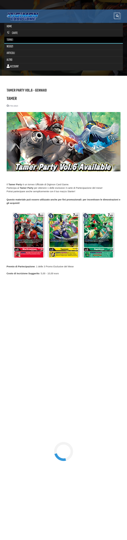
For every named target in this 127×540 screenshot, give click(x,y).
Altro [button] (9, 59)
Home (9, 26)
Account (13, 66)
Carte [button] (12, 33)
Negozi (10, 46)
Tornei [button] (10, 39)
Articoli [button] (11, 53)
